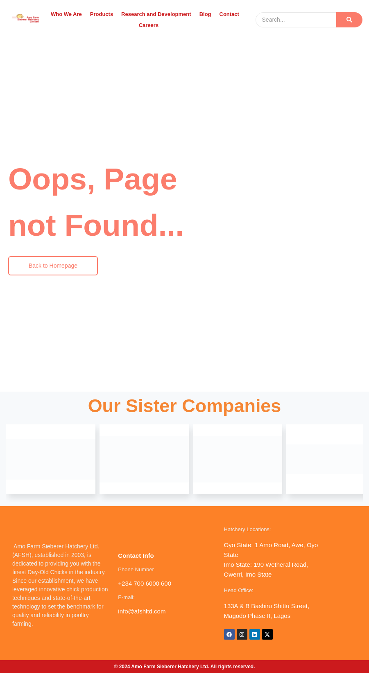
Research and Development (156, 14)
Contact (229, 14)
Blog (205, 14)
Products (101, 14)
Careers (148, 25)
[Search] (296, 19)
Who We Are (66, 14)
